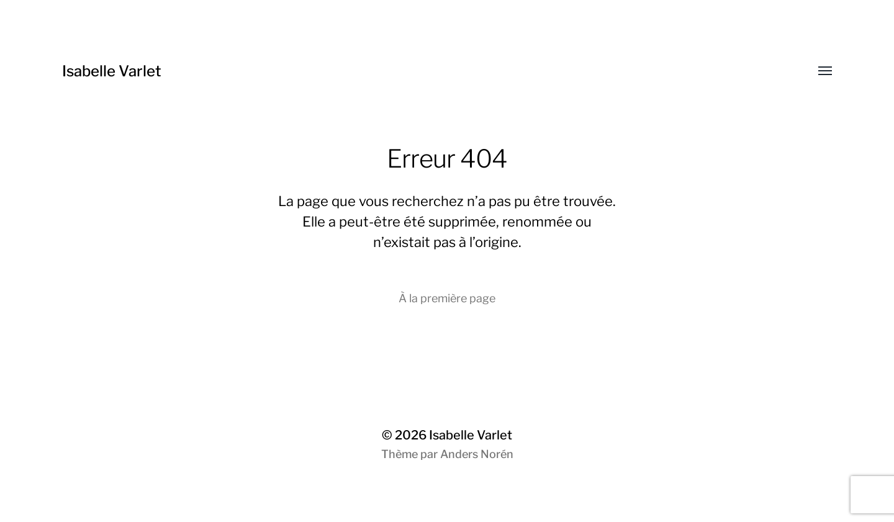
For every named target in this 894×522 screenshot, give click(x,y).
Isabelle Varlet (111, 71)
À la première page (447, 298)
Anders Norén (476, 454)
